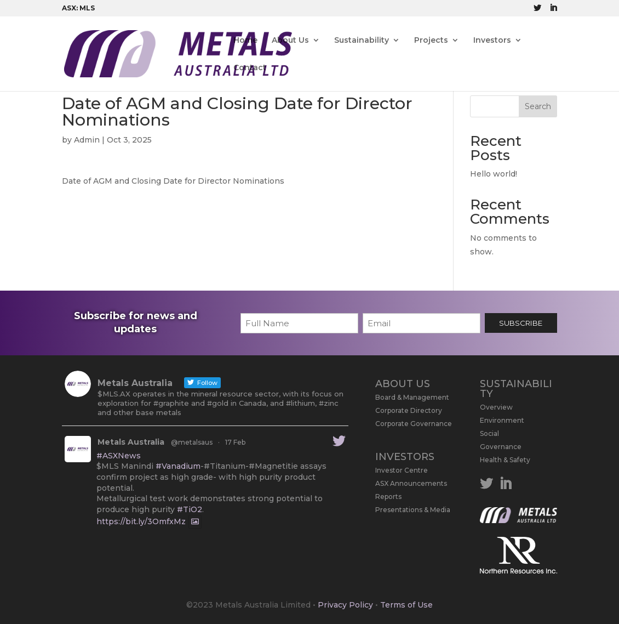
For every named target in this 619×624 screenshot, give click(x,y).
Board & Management (412, 397)
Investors (492, 40)
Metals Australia (131, 442)
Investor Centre (401, 470)
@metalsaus (192, 442)
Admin (87, 140)
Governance (500, 447)
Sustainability (361, 40)
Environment (502, 420)
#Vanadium (178, 466)
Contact (249, 68)
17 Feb (235, 442)
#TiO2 (189, 509)
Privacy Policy (345, 605)
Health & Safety (505, 460)
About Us (290, 40)
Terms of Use (406, 605)
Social (489, 433)
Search (538, 106)
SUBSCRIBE (520, 323)
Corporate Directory (408, 410)
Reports (388, 496)
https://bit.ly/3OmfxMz (141, 522)
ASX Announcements (411, 483)
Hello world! (493, 174)
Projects (431, 40)
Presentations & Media (412, 510)
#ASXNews (118, 456)
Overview (496, 407)
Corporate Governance (413, 423)
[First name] (299, 323)
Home (245, 40)
